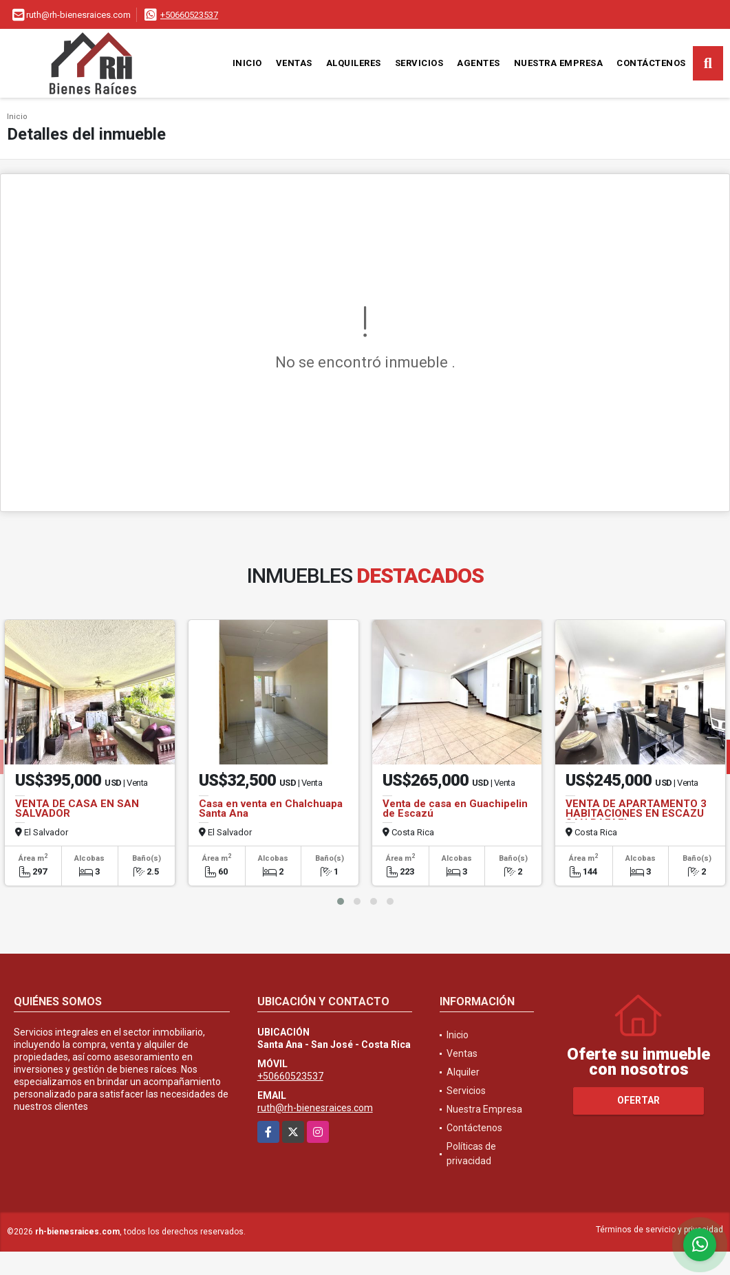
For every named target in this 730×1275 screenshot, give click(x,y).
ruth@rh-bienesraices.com (315, 1107)
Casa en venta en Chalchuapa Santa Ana (271, 808)
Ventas (294, 63)
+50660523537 (189, 15)
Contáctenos (651, 63)
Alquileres (353, 63)
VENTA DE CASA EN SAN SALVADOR (77, 808)
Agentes (478, 63)
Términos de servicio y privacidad (659, 1229)
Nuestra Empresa (558, 63)
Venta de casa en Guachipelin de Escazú (455, 808)
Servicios (419, 63)
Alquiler (463, 1072)
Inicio (247, 63)
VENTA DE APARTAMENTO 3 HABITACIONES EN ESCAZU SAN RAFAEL (636, 813)
